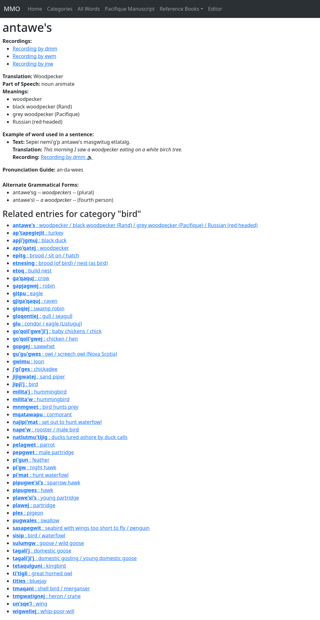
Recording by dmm (35, 48)
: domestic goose (42, 550)
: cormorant (42, 414)
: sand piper (39, 376)
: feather (31, 459)
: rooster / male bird (46, 429)
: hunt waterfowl (41, 474)
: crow (31, 278)
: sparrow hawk (46, 482)
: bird (25, 384)
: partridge (34, 505)
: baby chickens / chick (57, 331)
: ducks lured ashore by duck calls (70, 437)
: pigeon (28, 512)
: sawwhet (34, 346)
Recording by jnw (33, 63)
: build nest (32, 270)
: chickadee (35, 369)
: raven (35, 300)
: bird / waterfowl (39, 535)
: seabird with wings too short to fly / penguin (81, 527)
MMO (12, 8)
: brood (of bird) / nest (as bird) (60, 263)
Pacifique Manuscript (130, 8)
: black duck (39, 240)
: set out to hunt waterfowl (57, 421)
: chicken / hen (45, 338)
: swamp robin (39, 308)
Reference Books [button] (179, 8)
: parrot (34, 444)
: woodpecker (41, 247)
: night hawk (34, 467)
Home (35, 8)
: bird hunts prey (45, 406)
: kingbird (39, 565)
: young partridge (46, 497)
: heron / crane (47, 596)
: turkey (38, 232)
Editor (215, 8)
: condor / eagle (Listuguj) (47, 323)
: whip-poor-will (43, 611)
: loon (28, 361)
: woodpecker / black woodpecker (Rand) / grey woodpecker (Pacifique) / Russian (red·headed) (135, 225)
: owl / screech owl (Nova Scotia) (65, 353)
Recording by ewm (34, 56)
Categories (59, 8)
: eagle (28, 293)
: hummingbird (40, 391)
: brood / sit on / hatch (46, 255)
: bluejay (30, 580)
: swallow (36, 520)
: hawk (33, 490)
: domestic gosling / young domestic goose (75, 558)
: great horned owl (42, 573)
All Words (88, 8)
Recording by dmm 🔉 (67, 157)
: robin (34, 285)
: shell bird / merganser (51, 588)
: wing (30, 603)
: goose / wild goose (48, 543)
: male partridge (43, 452)
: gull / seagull (42, 316)
